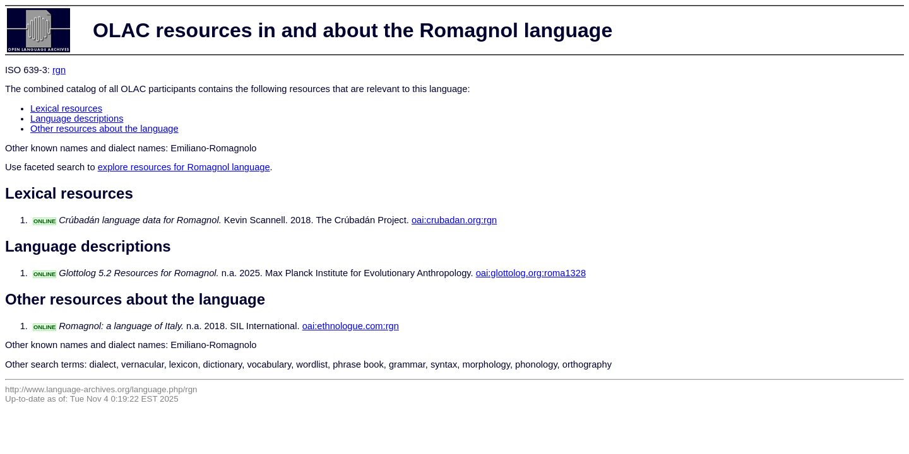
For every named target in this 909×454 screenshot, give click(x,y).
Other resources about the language (104, 129)
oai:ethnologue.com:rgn (350, 326)
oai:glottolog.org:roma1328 (531, 273)
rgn (59, 70)
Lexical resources (66, 108)
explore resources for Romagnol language (184, 167)
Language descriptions (77, 119)
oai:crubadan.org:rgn (454, 220)
